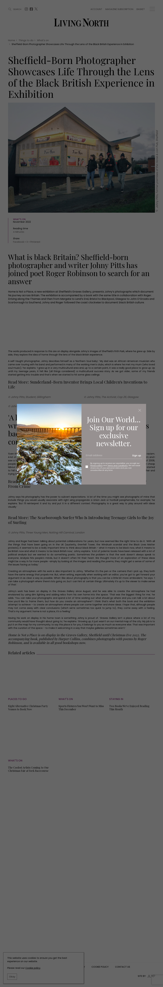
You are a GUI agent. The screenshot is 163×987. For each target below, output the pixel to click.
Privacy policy (96, 465)
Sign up (136, 455)
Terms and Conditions (117, 465)
